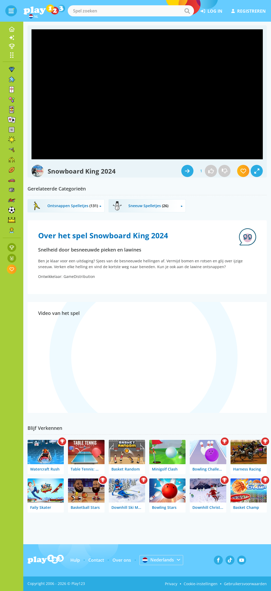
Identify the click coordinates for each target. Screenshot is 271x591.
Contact (96, 560)
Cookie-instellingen (201, 583)
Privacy (171, 583)
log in (211, 11)
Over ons (121, 560)
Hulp (75, 560)
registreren (248, 11)
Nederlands (158, 560)
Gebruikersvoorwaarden (245, 583)
